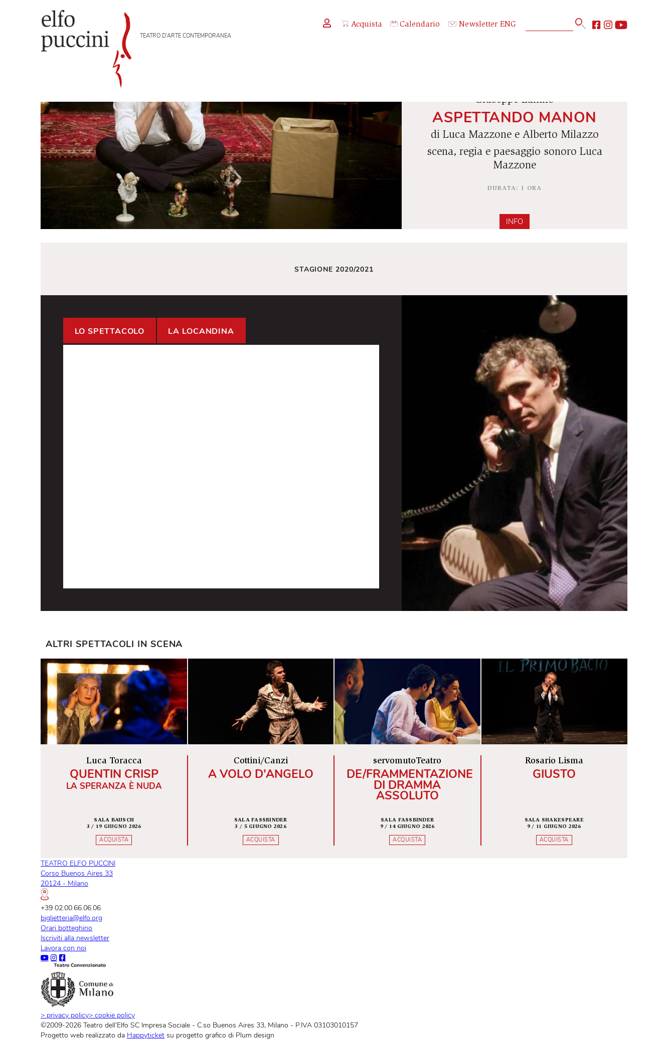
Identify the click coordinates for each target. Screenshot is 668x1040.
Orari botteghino (66, 928)
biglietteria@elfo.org (71, 918)
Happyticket (145, 1035)
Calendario (415, 25)
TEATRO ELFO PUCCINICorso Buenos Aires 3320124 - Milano (78, 879)
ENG (508, 25)
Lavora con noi (63, 948)
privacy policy (65, 1015)
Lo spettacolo (110, 331)
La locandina (201, 331)
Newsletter (472, 25)
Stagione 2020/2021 (334, 269)
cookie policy (112, 1015)
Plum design (255, 1035)
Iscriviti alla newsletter (75, 938)
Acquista (362, 24)
